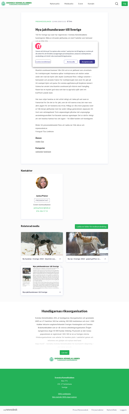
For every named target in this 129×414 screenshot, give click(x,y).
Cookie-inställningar (43, 62)
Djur (42, 141)
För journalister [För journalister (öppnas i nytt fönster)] (97, 410)
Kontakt (91, 4)
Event (80, 4)
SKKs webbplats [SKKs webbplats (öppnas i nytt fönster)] (64, 394)
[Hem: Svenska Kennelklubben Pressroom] (16, 4)
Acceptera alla (87, 62)
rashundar (39, 151)
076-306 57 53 (42, 211)
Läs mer (64, 352)
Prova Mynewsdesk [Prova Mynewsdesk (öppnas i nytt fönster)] (80, 410)
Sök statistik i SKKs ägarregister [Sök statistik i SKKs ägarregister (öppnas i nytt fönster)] (64, 397)
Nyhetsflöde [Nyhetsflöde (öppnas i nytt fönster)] (112, 410)
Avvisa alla (71, 62)
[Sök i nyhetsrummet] (116, 3)
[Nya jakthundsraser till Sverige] (42, 277)
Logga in (123, 410)
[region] (65, 54)
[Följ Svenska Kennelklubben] (125, 3)
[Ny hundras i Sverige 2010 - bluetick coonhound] (42, 244)
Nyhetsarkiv (55, 4)
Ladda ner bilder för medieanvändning (91, 226)
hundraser (47, 151)
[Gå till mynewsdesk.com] (10, 410)
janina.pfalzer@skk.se (42, 208)
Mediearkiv (68, 4)
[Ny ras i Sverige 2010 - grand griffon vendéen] (87, 244)
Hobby (37, 141)
